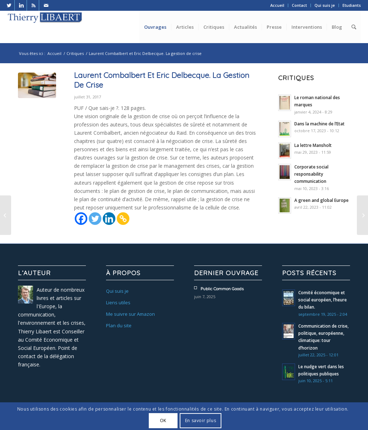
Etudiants (351, 5)
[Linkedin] (109, 218)
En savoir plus (200, 420)
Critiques (75, 53)
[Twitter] (95, 218)
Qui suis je (324, 5)
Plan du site (119, 325)
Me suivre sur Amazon (130, 314)
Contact (299, 5)
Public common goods (222, 288)
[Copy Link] (123, 218)
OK (163, 420)
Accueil (277, 5)
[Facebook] (81, 218)
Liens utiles (118, 302)
